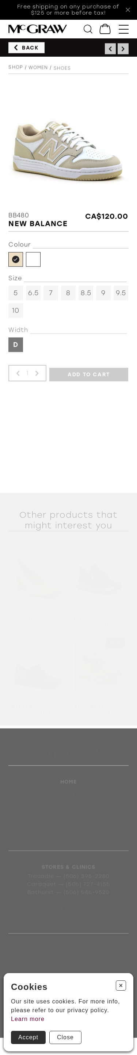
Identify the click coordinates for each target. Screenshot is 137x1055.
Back (30, 48)
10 (15, 312)
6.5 (33, 294)
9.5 (121, 294)
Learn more (28, 1019)
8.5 (86, 294)
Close (65, 1037)
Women (38, 69)
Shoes (62, 70)
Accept (28, 1037)
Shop (15, 68)
